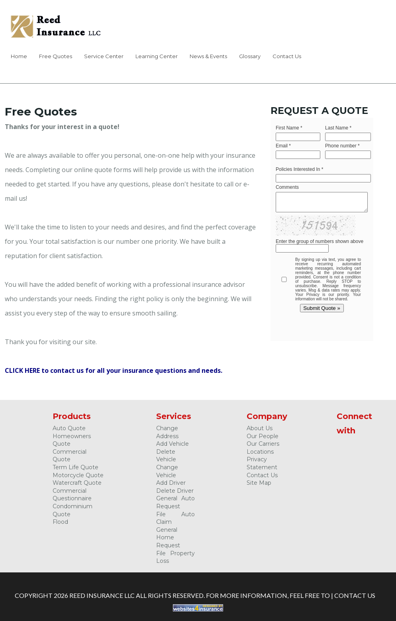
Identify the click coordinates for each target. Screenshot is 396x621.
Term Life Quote (75, 467)
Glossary (250, 56)
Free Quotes (55, 56)
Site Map (259, 482)
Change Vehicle (167, 471)
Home (19, 56)
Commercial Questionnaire (72, 494)
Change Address (167, 432)
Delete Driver (175, 490)
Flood (60, 521)
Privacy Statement (262, 463)
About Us (259, 428)
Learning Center (156, 56)
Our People (262, 436)
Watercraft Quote (77, 482)
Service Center (104, 56)
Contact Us (286, 56)
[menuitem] (19, 57)
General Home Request (168, 537)
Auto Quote (69, 428)
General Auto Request (175, 502)
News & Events (208, 56)
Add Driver (171, 482)
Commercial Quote (69, 455)
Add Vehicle (172, 443)
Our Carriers (263, 443)
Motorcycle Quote (78, 475)
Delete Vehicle (166, 455)
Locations (260, 451)
